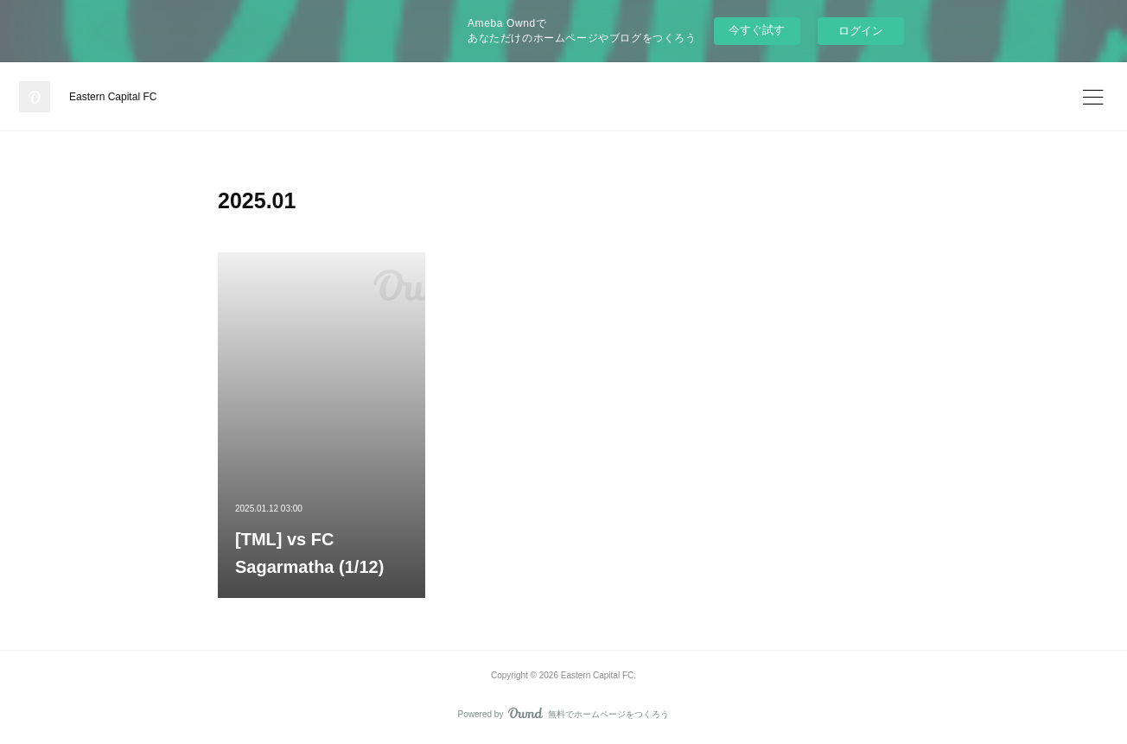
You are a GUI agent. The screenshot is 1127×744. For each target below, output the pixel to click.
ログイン (860, 30)
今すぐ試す (757, 29)
